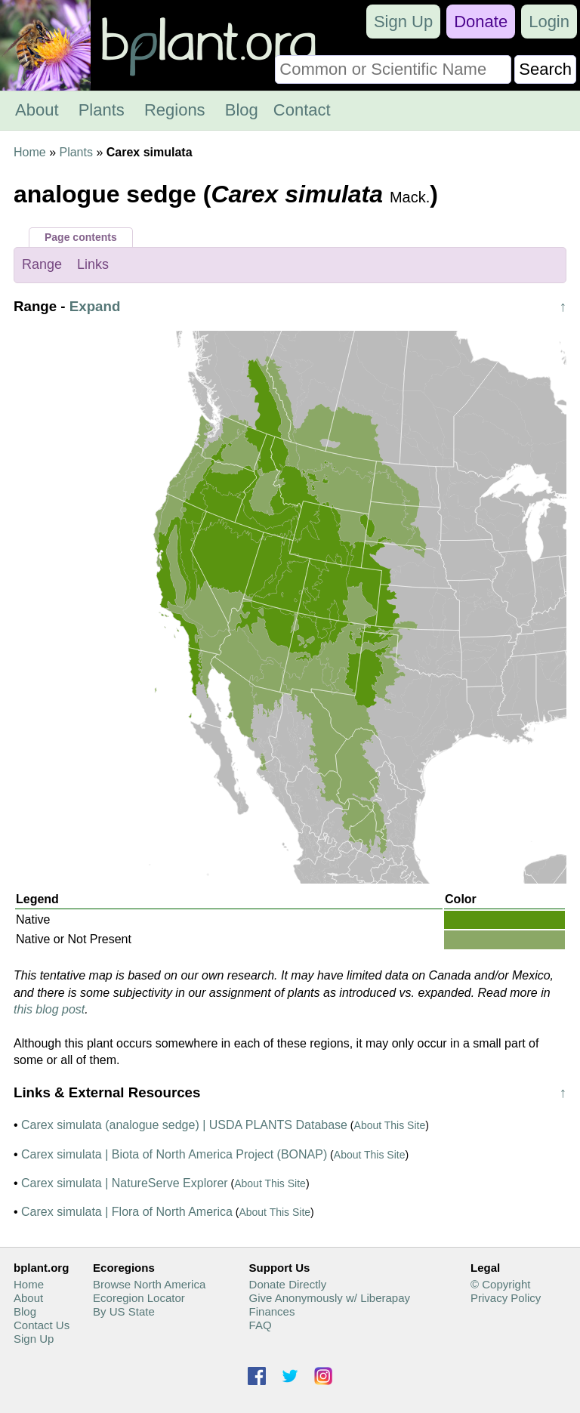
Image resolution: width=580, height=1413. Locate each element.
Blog (241, 109)
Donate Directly (288, 1284)
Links (93, 264)
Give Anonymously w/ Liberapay (329, 1297)
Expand (95, 306)
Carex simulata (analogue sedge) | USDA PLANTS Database (184, 1124)
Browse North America (149, 1284)
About (37, 109)
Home (30, 152)
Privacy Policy (505, 1297)
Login (549, 21)
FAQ (260, 1325)
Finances (272, 1311)
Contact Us (41, 1325)
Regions (174, 109)
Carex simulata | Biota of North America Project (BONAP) (174, 1154)
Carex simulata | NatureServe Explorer (124, 1183)
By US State (124, 1311)
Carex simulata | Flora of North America (127, 1211)
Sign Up (403, 21)
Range (42, 264)
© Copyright (500, 1284)
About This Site (390, 1125)
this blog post (49, 1009)
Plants (102, 109)
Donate (481, 21)
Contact (302, 109)
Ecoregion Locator (139, 1297)
